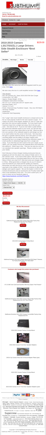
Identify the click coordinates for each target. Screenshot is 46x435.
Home (4, 24)
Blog (3, 36)
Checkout (5, 20)
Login (18, 20)
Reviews (22, 59)
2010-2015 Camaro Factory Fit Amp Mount (23, 241)
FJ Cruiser (21, 410)
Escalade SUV (6, 415)
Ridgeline (23, 408)
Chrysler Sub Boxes (21, 417)
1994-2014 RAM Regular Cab (30, 424)
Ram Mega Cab (39, 408)
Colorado (12, 417)
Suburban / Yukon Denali (37, 403)
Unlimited (26, 402)
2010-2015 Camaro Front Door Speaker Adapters (23, 345)
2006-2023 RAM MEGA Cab (28, 423)
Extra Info (30, 59)
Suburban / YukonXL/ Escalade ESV (23, 403)
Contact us (32, 397)
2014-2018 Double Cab (9, 421)
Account (12, 24)
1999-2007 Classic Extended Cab (15, 424)
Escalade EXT (14, 415)
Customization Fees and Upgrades (27, 415)
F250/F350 (27, 410)
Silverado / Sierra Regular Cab (11, 408)
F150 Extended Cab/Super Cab (24, 413)
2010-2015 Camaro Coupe (35, 39)
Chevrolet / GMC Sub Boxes (19, 39)
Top (3, 39)
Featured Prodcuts (7, 28)
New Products (6, 31)
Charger (34, 417)
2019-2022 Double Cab (12, 420)
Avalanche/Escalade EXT (18, 419)
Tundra (30, 402)
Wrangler (5, 402)
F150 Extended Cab (36, 413)
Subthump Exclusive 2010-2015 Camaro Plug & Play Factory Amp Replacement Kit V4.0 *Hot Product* (23, 221)
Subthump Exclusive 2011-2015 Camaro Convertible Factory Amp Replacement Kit (23, 315)
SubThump (22, 429)
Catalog (8, 39)
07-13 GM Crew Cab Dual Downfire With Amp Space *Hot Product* (23, 284)
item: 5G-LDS (23, 40)
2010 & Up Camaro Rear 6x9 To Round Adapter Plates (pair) (23, 357)
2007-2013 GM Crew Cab (14, 423)
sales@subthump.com (14, 16)
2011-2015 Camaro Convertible (23, 421)
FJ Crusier (16, 410)
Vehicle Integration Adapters (16, 402)
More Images (13, 59)
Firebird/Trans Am (8, 410)
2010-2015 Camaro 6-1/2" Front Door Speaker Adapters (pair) (23, 386)
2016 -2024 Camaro (23, 420)
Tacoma (12, 403)
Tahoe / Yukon (6, 403)
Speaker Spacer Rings (28, 405)
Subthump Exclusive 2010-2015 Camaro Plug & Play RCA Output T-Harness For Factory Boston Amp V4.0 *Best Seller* (23, 260)
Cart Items (22, 24)
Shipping (25, 399)
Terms (37, 397)
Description (5, 59)
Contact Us (12, 20)
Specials (4, 34)
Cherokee (29, 417)
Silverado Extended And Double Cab (16, 406)
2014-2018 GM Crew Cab (35, 420)
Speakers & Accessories (16, 405)
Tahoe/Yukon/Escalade (38, 402)
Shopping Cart (19, 397)
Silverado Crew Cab (35, 406)
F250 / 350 (32, 410)
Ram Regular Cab (30, 408)
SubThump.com (6, 12)
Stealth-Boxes (6, 405)
